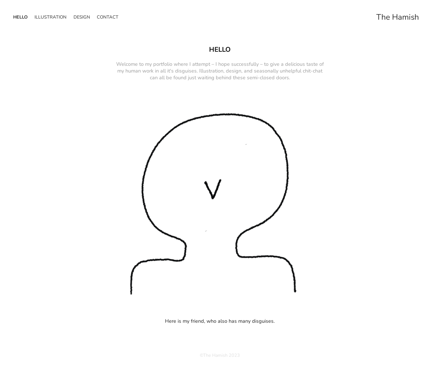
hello (20, 17)
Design (82, 17)
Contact (107, 17)
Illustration (51, 17)
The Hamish (397, 17)
